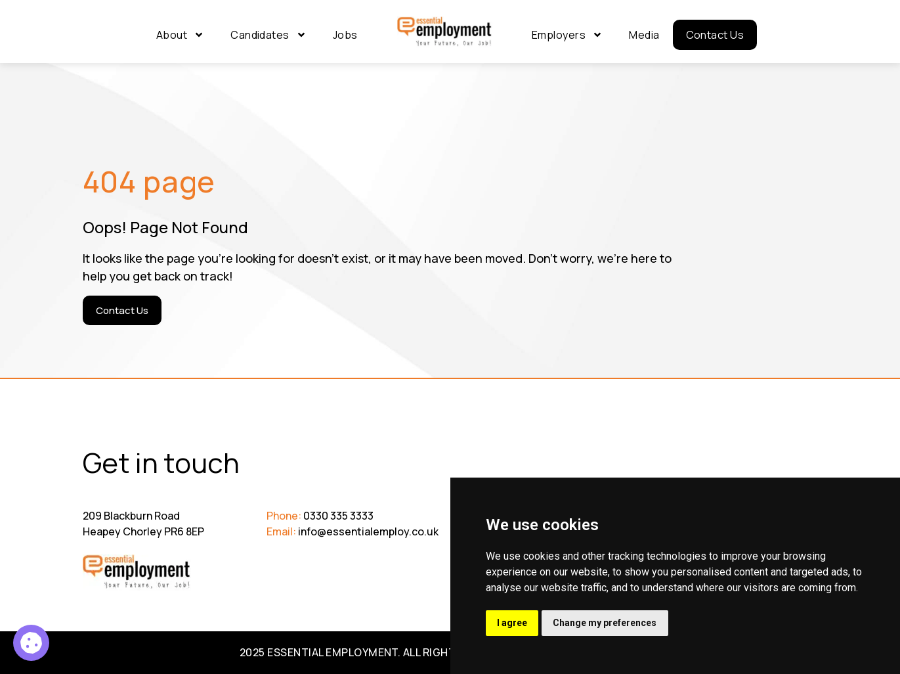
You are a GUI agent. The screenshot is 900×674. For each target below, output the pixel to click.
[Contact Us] (122, 310)
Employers (567, 35)
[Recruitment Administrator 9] (31, 643)
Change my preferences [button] (606, 623)
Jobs (345, 35)
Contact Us (715, 35)
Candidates (268, 35)
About (180, 35)
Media (644, 35)
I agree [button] (513, 623)
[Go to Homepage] (444, 32)
